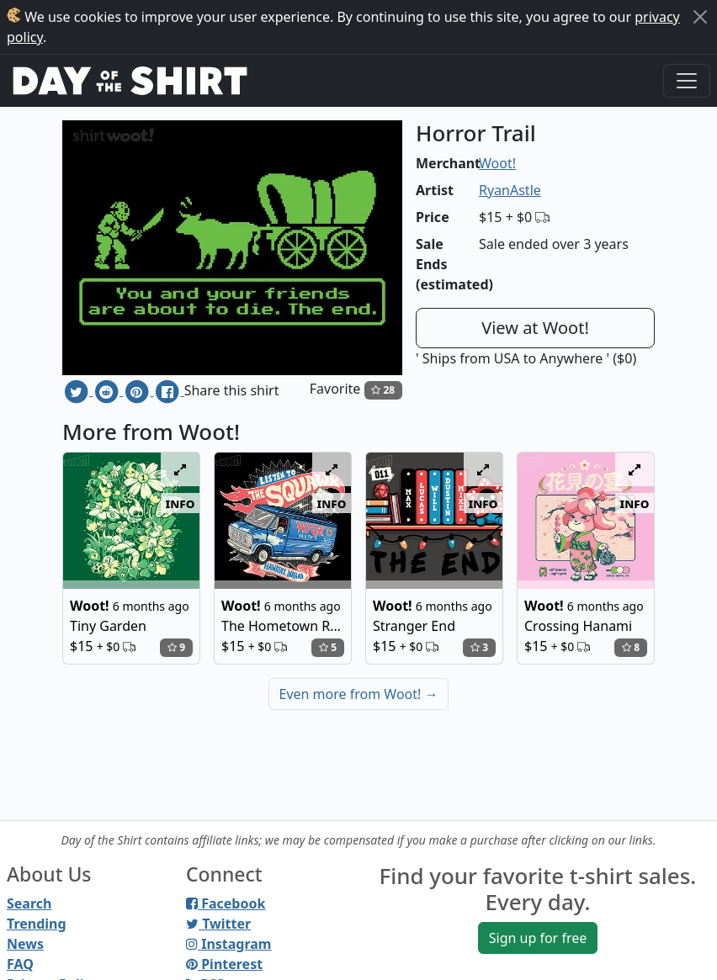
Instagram (228, 944)
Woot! (497, 163)
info (180, 503)
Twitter (218, 923)
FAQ (20, 964)
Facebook (225, 903)
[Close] (700, 17)
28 (383, 390)
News (25, 944)
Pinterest (224, 964)
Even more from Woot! (358, 694)
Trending (36, 923)
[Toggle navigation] (686, 81)
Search (29, 903)
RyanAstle (510, 190)
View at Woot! (535, 327)
